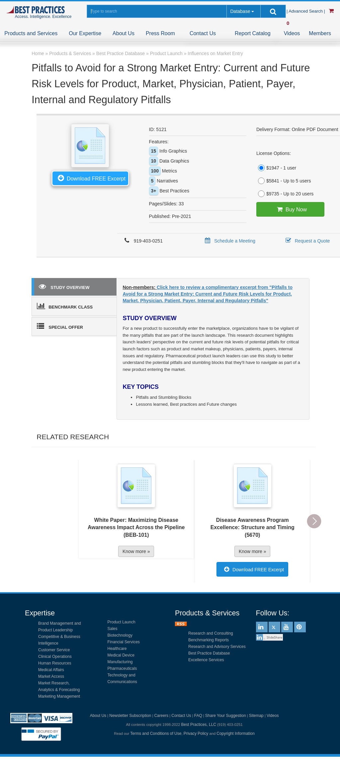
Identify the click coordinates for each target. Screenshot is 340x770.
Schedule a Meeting (229, 241)
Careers (161, 715)
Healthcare (117, 648)
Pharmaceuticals (122, 668)
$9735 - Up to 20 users (284, 193)
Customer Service (54, 650)
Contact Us (203, 33)
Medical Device (121, 655)
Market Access (51, 676)
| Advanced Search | (306, 11)
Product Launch (121, 622)
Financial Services (124, 642)
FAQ (198, 715)
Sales (113, 628)
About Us (123, 33)
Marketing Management (59, 696)
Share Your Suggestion (225, 715)
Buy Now (290, 209)
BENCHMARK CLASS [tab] (65, 306)
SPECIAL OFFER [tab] (60, 326)
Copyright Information (235, 733)
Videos (292, 33)
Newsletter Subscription (130, 715)
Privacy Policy (196, 733)
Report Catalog (253, 33)
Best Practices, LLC (198, 724)
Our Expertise (85, 33)
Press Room (160, 33)
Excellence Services (206, 660)
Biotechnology (120, 635)
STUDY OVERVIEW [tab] (64, 286)
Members (320, 33)
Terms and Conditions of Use (155, 733)
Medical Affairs (51, 669)
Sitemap (256, 715)
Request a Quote (306, 241)
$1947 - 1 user (276, 168)
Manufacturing (120, 662)
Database (240, 11)
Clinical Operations (55, 656)
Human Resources (54, 663)
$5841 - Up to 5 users (283, 180)
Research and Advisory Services (217, 646)
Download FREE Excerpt (90, 177)
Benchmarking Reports (208, 640)
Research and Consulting (210, 633)
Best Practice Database (209, 653)
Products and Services (30, 33)
